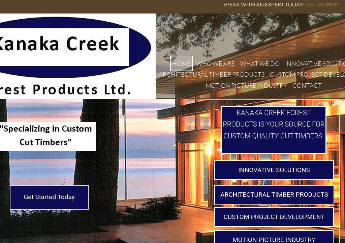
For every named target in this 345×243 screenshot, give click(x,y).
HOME (181, 63)
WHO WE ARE (215, 63)
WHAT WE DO (260, 63)
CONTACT (307, 85)
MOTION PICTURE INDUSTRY (246, 85)
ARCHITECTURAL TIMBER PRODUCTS (211, 74)
